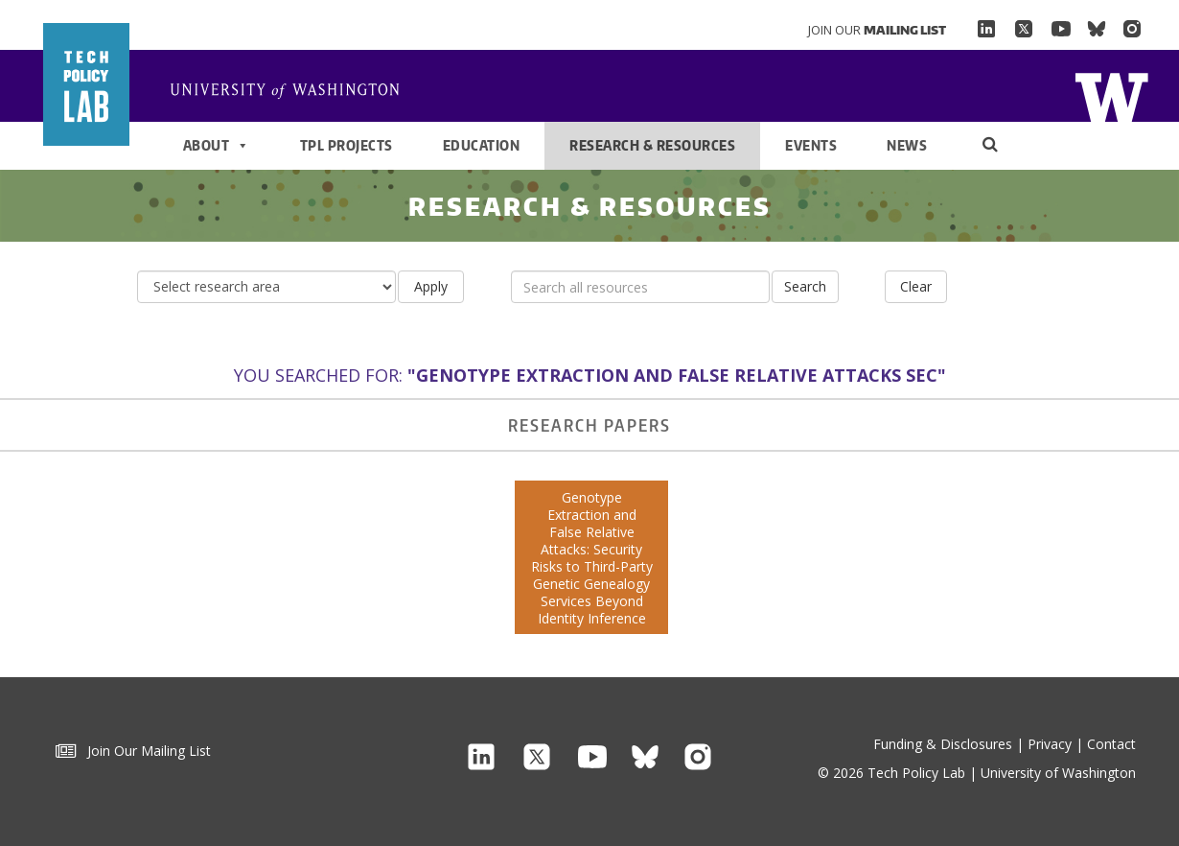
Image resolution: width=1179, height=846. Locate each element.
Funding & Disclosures (942, 744)
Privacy (1050, 744)
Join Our (877, 29)
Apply (430, 286)
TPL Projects (346, 145)
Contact (1111, 744)
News (907, 145)
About (216, 146)
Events (811, 145)
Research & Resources (652, 145)
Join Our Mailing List (133, 750)
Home (292, 92)
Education (481, 145)
